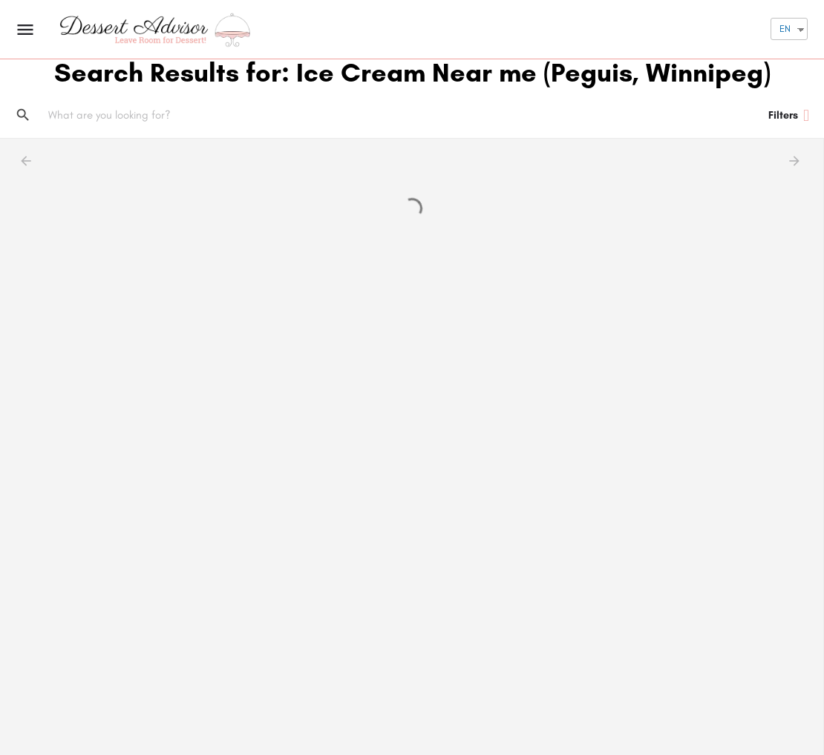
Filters (788, 116)
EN (785, 28)
